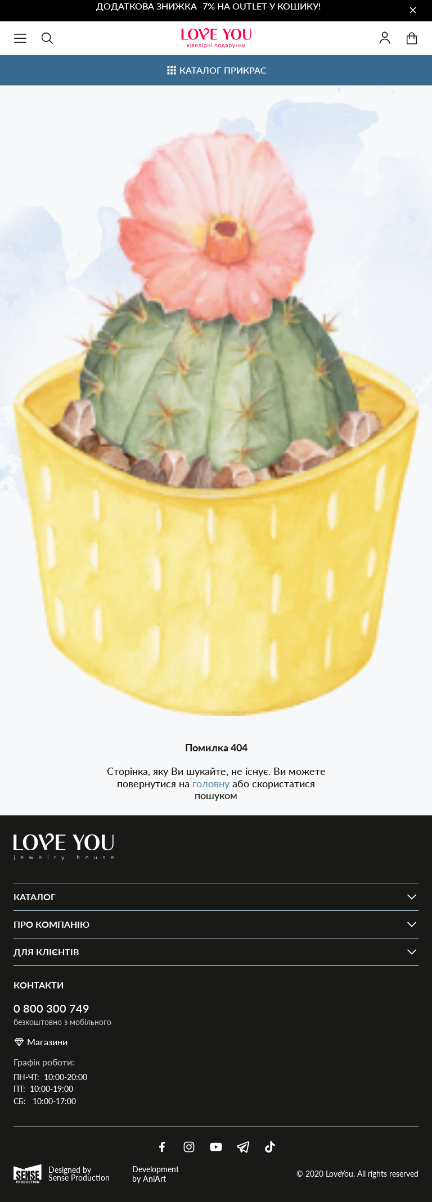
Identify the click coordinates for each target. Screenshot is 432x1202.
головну (212, 783)
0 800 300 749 (51, 1008)
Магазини (41, 1041)
